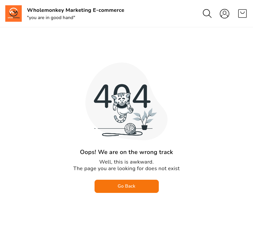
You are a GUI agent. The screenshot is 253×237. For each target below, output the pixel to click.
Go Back (126, 186)
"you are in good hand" (51, 17)
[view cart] (242, 13)
